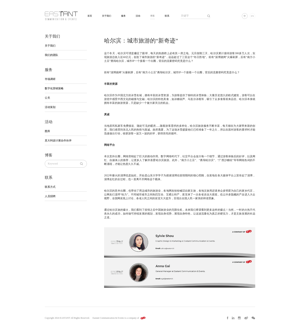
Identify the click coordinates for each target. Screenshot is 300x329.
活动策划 (50, 107)
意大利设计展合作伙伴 (58, 140)
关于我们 (106, 16)
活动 (138, 16)
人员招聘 (50, 196)
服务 (123, 16)
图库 (47, 131)
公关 (47, 97)
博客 (152, 16)
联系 (167, 16)
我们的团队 (51, 55)
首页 (89, 16)
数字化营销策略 (54, 88)
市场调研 (50, 79)
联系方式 (50, 186)
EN (252, 16)
